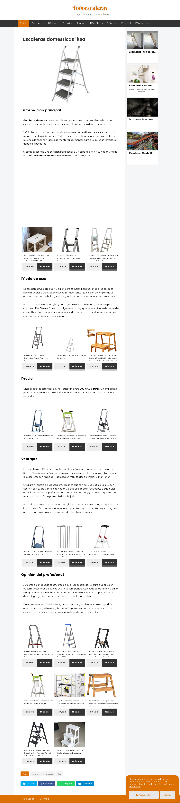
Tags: (25, 774)
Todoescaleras (90, 8)
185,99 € (62, 761)
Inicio (23, 23)
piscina (81, 23)
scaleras (35, 774)
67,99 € (62, 662)
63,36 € (30, 712)
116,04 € (94, 562)
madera (53, 23)
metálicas (96, 23)
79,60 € (30, 446)
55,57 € (62, 366)
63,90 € (94, 366)
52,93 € (62, 446)
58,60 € (94, 266)
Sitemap (44, 799)
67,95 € (94, 446)
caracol (126, 23)
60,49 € (94, 712)
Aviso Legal (27, 799)
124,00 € (61, 266)
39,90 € (62, 562)
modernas (141, 23)
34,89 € (30, 266)
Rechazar (167, 795)
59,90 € (30, 662)
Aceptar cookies (144, 795)
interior (112, 23)
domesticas (48, 774)
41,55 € (29, 562)
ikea (59, 774)
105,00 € (29, 366)
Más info (45, 266)
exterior (67, 23)
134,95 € (62, 712)
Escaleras (38, 23)
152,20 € (94, 662)
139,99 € (30, 761)
